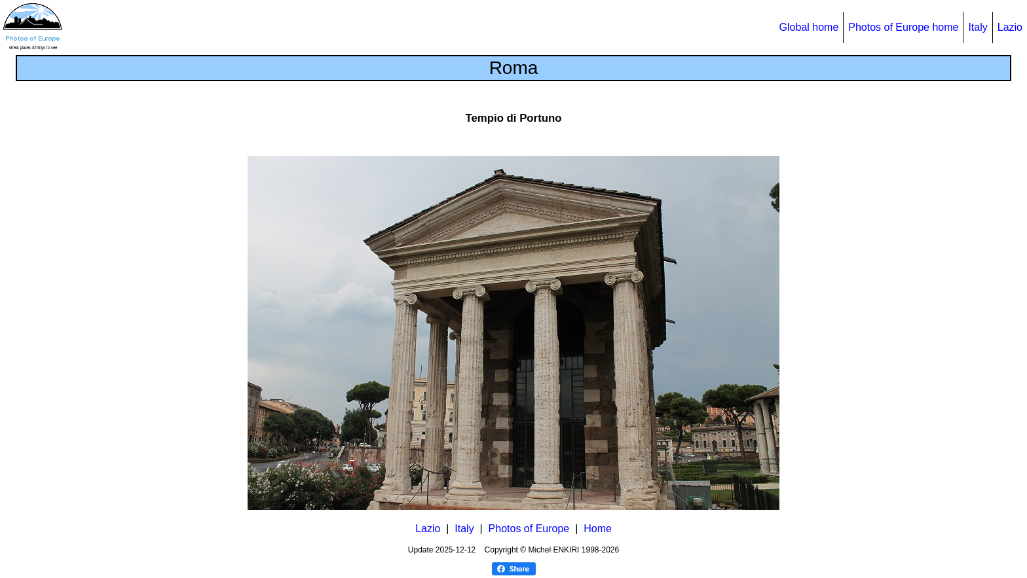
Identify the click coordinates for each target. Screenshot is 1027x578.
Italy (977, 27)
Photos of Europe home (903, 27)
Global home (809, 27)
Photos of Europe (529, 528)
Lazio (1010, 27)
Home (598, 528)
